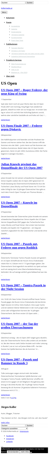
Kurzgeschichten (16, 38)
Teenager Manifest (17, 48)
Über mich (10, 76)
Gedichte (14, 29)
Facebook (10, 436)
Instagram (10, 438)
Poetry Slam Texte (17, 40)
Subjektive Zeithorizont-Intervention (23, 56)
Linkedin (9, 441)
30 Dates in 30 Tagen (18, 51)
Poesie (8, 22)
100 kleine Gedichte (17, 35)
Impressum (24, 431)
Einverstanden (13, 452)
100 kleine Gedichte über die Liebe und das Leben (27, 54)
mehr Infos (5, 422)
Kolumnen (10, 18)
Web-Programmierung (18, 64)
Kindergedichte (16, 32)
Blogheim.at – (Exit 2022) (19, 72)
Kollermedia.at (6, 8)
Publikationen (11, 44)
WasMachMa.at (16, 67)
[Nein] (31, 452)
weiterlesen (5, 120)
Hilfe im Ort (15, 70)
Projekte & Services (14, 60)
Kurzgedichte (15, 26)
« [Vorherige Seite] (11, 398)
